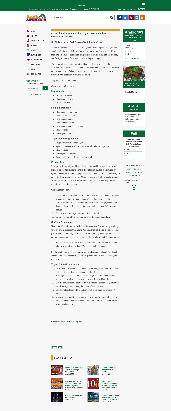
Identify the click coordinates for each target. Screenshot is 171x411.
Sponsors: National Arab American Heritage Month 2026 (74, 370)
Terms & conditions (134, 172)
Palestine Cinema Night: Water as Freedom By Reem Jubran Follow (110, 397)
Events (32, 45)
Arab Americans (36, 40)
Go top (133, 187)
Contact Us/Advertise (134, 166)
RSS (141, 16)
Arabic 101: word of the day (37, 9)
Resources (33, 64)
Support (141, 9)
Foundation (95, 9)
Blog (86, 9)
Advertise (131, 9)
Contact (121, 9)
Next (60, 348)
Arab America (36, 94)
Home (31, 31)
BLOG (31, 69)
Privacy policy (134, 176)
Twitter (125, 16)
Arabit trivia (77, 9)
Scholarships (35, 59)
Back (54, 348)
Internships (34, 54)
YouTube (131, 16)
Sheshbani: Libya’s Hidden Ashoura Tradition (109, 370)
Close (143, 4)
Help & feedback (133, 169)
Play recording (132, 58)
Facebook (120, 16)
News (31, 50)
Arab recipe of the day (60, 9)
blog (76, 322)
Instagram (136, 16)
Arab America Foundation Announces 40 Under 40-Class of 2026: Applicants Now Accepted (110, 385)
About (32, 35)
